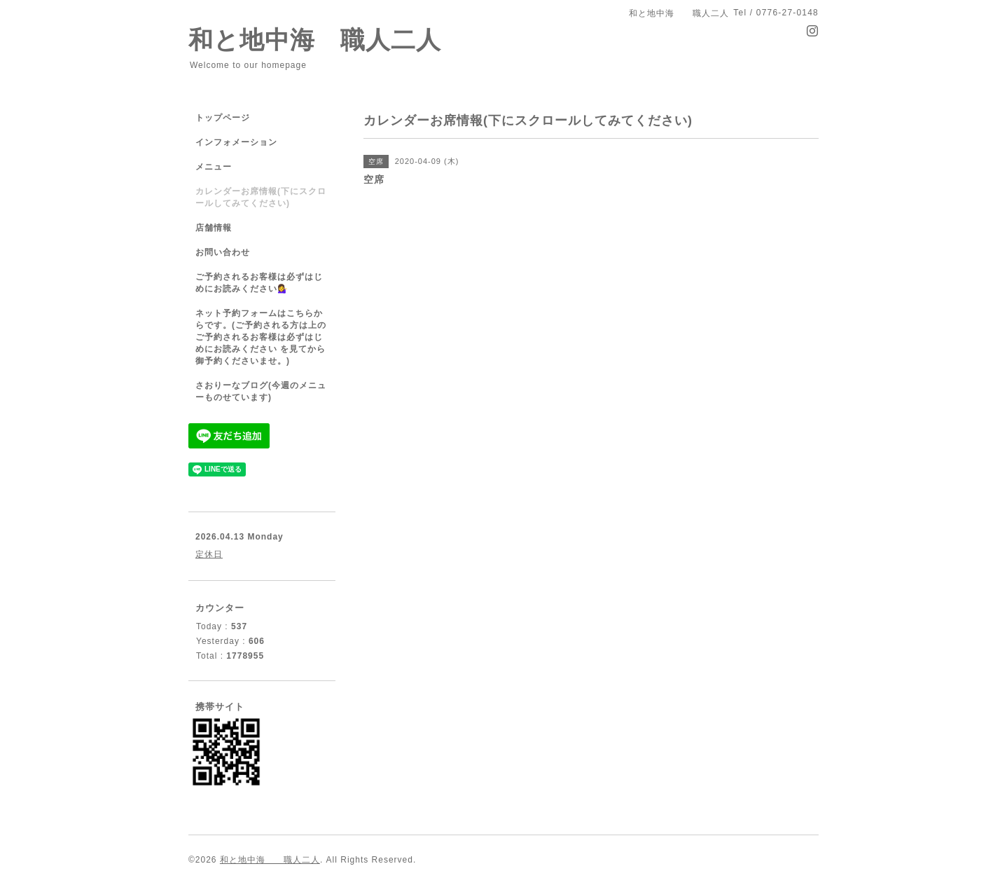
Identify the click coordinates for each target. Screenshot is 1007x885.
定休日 (209, 554)
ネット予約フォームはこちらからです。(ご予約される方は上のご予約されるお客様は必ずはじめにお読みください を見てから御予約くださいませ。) (260, 337)
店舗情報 (213, 228)
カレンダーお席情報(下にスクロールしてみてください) (260, 197)
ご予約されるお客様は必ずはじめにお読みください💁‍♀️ (259, 283)
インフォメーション (236, 142)
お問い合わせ (222, 252)
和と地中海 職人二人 (314, 39)
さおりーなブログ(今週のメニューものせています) (260, 391)
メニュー (213, 167)
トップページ (222, 118)
